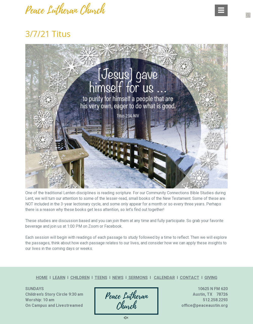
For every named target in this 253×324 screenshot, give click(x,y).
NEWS (117, 277)
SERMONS (138, 277)
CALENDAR (164, 277)
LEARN (59, 277)
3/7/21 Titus (47, 33)
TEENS (101, 277)
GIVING (210, 277)
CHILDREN (80, 277)
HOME (42, 277)
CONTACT (189, 277)
